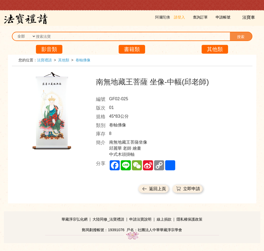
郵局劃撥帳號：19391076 (103, 230)
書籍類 (132, 49)
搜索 (240, 37)
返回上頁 (157, 188)
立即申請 (191, 188)
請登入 (179, 17)
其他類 (215, 49)
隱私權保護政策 (189, 219)
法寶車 (249, 17)
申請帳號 (223, 17)
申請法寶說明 (140, 219)
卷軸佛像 (83, 60)
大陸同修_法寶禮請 (108, 219)
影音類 (49, 49)
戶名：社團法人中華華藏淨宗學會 (154, 230)
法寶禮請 (44, 60)
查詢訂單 (200, 17)
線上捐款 (164, 219)
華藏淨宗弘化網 (74, 219)
